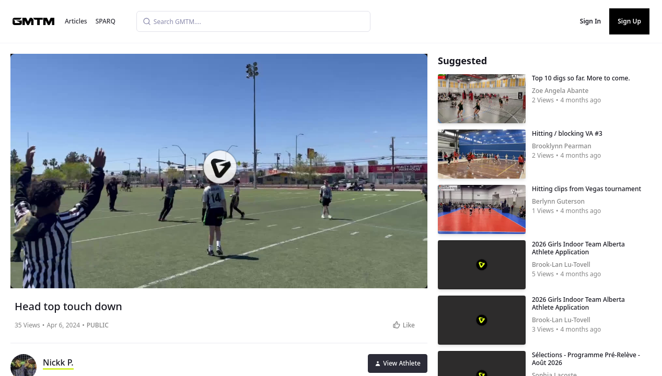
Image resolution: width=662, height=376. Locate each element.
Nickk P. (58, 362)
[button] (220, 167)
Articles (76, 21)
